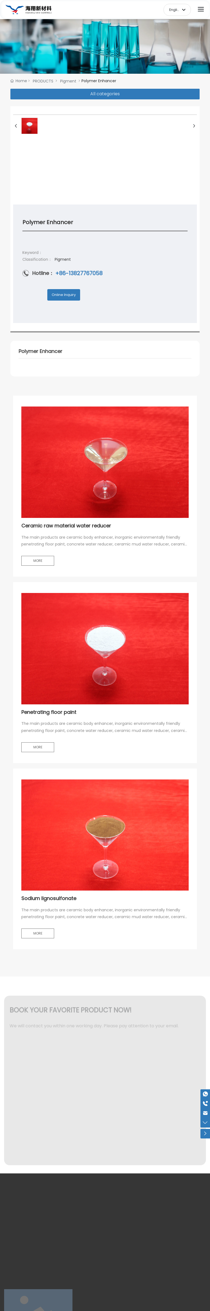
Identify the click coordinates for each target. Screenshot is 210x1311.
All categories (105, 94)
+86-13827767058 (79, 273)
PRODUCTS (43, 81)
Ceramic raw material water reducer (66, 525)
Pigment (68, 81)
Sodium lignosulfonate (48, 898)
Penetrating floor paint (48, 712)
